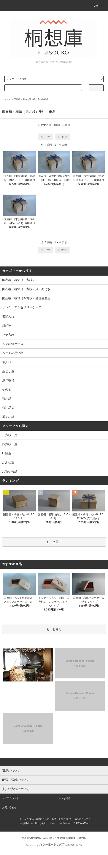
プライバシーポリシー (59, 823)
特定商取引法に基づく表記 (33, 823)
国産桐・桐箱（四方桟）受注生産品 (31, 99)
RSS (78, 823)
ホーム (7, 99)
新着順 (66, 125)
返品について (81, 819)
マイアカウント (10, 798)
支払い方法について (39, 819)
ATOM (85, 823)
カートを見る (63, 798)
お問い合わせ (9, 807)
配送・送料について (61, 819)
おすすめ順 (44, 125)
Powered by (54, 845)
